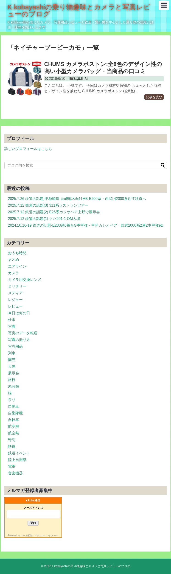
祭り (11, 400)
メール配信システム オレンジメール (39, 535)
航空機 (13, 426)
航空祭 (13, 433)
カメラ (13, 273)
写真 (11, 326)
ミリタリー (17, 286)
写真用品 (80, 79)
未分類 (13, 386)
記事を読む (154, 97)
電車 (11, 466)
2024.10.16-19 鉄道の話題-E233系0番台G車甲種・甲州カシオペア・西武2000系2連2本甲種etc (86, 225)
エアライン (17, 266)
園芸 (11, 360)
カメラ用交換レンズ (24, 280)
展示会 (13, 373)
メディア (15, 293)
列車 (11, 353)
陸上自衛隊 (17, 460)
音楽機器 (15, 473)
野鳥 (11, 440)
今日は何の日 (19, 313)
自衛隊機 (15, 413)
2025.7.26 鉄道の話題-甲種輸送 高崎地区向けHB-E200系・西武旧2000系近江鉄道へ (77, 199)
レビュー (15, 306)
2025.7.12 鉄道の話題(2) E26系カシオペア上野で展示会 (54, 212)
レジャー (15, 300)
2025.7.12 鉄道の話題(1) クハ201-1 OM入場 (44, 219)
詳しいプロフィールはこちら (28, 149)
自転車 (13, 420)
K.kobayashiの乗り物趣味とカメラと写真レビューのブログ (79, 10)
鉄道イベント (19, 453)
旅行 (11, 380)
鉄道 (11, 446)
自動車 (13, 406)
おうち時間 (17, 253)
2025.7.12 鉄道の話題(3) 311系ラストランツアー (48, 205)
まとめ (13, 260)
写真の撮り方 (19, 340)
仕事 (11, 320)
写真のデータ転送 (22, 333)
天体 (11, 366)
